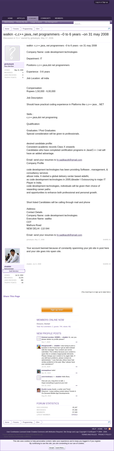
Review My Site (22, 22)
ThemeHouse (36, 436)
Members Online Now (50, 320)
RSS (110, 429)
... (61, 22)
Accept (51, 448)
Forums (32, 18)
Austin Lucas (47, 389)
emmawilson (46, 370)
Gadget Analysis (36, 22)
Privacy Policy (104, 434)
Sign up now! (57, 309)
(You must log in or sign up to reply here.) (96, 292)
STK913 (74, 415)
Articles (21, 18)
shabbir (7, 266)
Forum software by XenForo (23, 434)
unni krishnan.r (47, 376)
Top (105, 429)
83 (22, 282)
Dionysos (40, 324)
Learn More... (60, 448)
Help (94, 429)
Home (10, 18)
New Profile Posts (49, 333)
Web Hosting (9, 22)
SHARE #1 (107, 239)
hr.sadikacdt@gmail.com (69, 160)
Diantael (47, 324)
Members (59, 18)
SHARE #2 (107, 264)
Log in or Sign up (102, 2)
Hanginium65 (47, 346)
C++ (18, 38)
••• (76, 342)
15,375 (21, 278)
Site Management (51, 22)
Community (46, 18)
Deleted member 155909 (51, 337)
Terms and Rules (89, 434)
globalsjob (35, 38)
